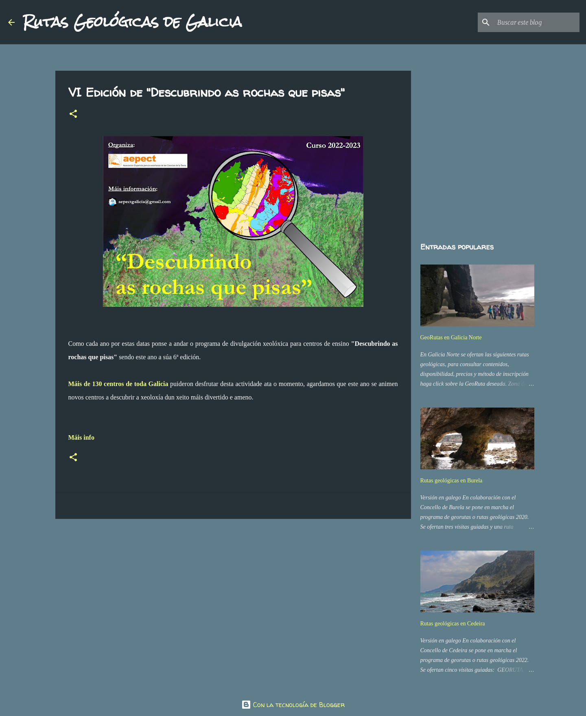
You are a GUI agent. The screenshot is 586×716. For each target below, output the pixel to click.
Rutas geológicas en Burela (451, 480)
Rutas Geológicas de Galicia (132, 22)
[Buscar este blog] (536, 22)
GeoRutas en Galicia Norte (451, 337)
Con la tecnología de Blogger (293, 704)
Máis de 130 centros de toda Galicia (118, 383)
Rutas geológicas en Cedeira (452, 624)
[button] (73, 114)
